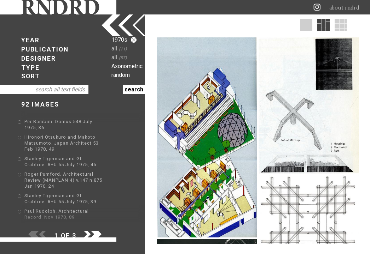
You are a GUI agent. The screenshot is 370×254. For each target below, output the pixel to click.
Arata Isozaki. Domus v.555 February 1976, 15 (77, 210)
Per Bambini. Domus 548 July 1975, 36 (69, 122)
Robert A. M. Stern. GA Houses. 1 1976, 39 (73, 220)
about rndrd (344, 8)
